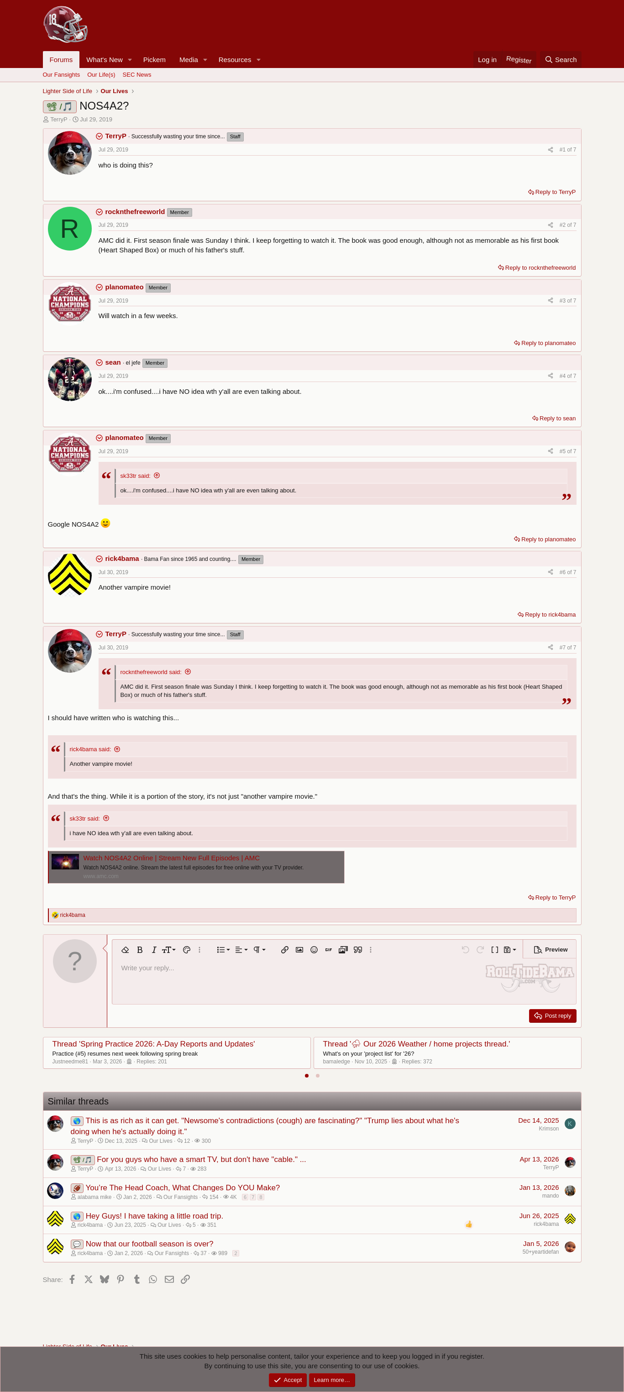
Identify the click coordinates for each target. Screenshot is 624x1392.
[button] (130, 59)
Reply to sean (558, 418)
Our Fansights (61, 74)
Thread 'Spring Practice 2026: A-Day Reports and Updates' (153, 1044)
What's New (104, 59)
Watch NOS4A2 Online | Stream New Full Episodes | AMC (172, 858)
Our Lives (160, 1141)
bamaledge (336, 1061)
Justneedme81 (70, 1061)
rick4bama (546, 1224)
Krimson (549, 1128)
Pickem (154, 59)
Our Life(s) (101, 74)
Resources (235, 59)
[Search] (561, 59)
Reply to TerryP (555, 191)
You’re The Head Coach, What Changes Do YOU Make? (182, 1187)
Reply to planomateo (548, 343)
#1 (563, 150)
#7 (563, 647)
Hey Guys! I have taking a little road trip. (154, 1216)
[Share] (550, 150)
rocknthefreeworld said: (151, 672)
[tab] (306, 1076)
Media (188, 59)
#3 (563, 301)
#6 (563, 572)
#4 (563, 376)
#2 (563, 225)
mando (550, 1196)
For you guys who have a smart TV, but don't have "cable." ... (201, 1159)
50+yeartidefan (541, 1252)
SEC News (137, 74)
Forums (61, 59)
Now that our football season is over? (150, 1244)
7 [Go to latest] (575, 150)
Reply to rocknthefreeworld (540, 267)
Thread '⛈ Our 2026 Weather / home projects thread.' (416, 1044)
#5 (563, 451)
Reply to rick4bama (550, 614)
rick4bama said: (90, 749)
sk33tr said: (136, 475)
